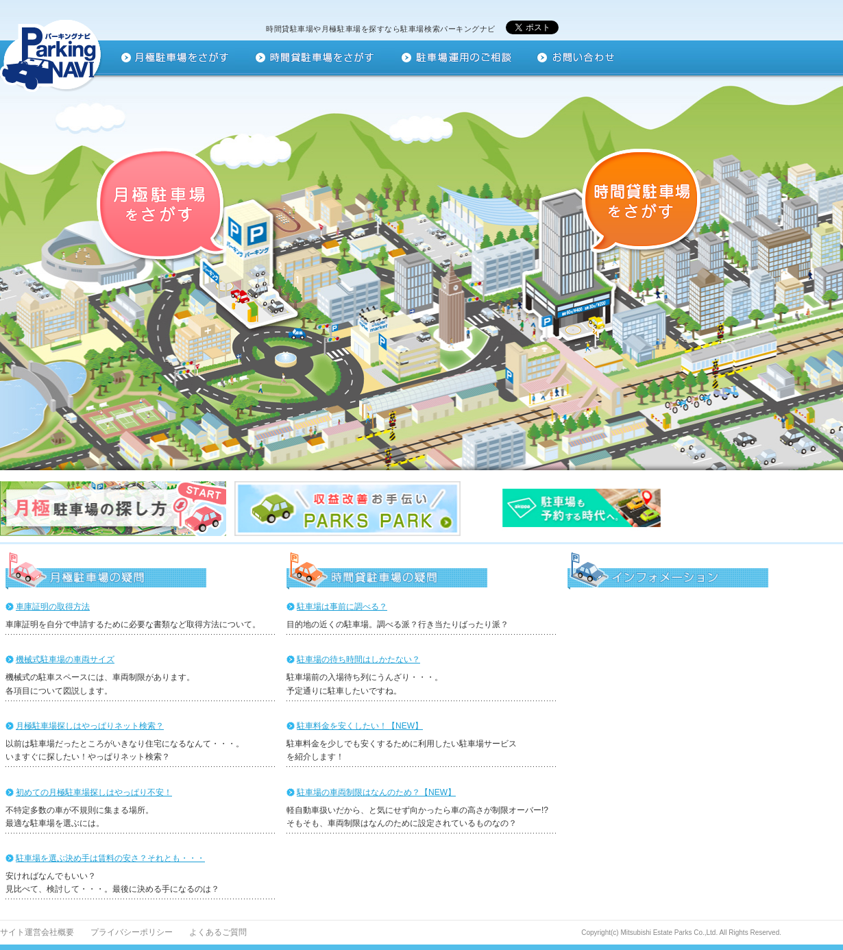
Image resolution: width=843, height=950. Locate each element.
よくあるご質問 (218, 932)
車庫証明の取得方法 (53, 606)
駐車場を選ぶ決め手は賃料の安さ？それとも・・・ (110, 858)
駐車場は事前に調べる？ (342, 606)
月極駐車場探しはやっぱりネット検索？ (90, 726)
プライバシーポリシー (131, 932)
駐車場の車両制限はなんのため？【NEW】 (376, 792)
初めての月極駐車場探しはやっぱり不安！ (94, 792)
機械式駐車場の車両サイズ (65, 659)
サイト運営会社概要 (37, 932)
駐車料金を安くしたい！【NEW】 (360, 726)
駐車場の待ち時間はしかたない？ (358, 659)
